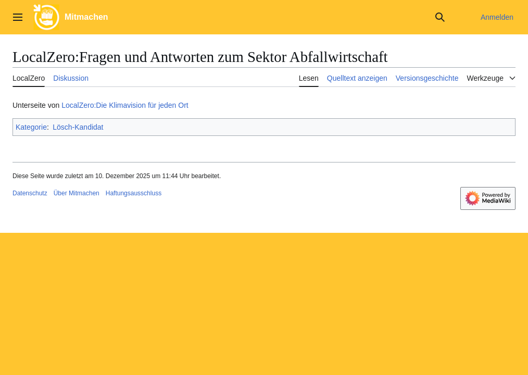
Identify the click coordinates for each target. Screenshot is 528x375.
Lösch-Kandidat (78, 127)
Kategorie (31, 127)
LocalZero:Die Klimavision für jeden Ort (124, 105)
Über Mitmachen (76, 193)
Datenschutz (29, 193)
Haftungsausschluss (133, 193)
